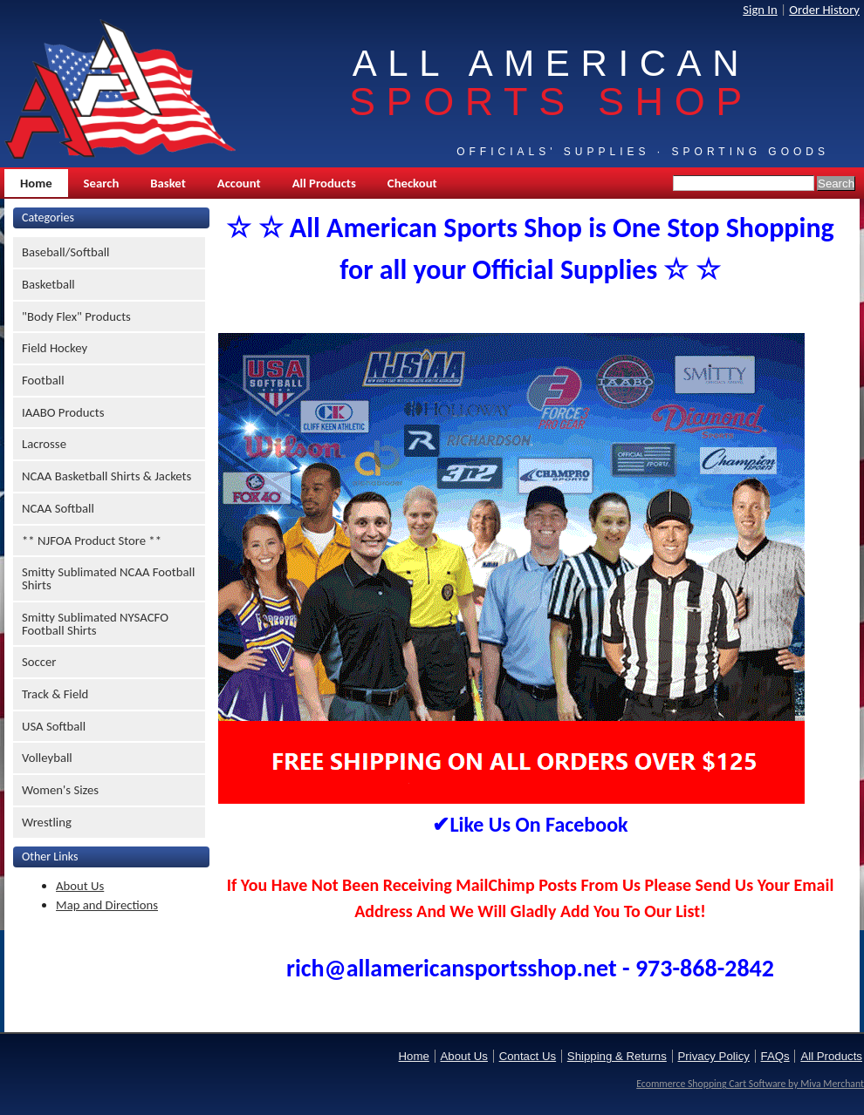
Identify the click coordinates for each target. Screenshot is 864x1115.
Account (239, 183)
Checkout (412, 183)
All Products (324, 183)
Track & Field (55, 694)
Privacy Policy (714, 1056)
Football (43, 380)
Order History (824, 9)
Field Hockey (54, 348)
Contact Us (527, 1056)
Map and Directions (107, 905)
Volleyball (47, 757)
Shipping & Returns (617, 1056)
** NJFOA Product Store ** (91, 540)
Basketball (48, 284)
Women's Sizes (60, 790)
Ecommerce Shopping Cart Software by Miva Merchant (750, 1084)
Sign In (760, 9)
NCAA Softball (58, 508)
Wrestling (47, 822)
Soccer (39, 662)
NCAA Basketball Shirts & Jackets (106, 476)
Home (36, 183)
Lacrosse (44, 444)
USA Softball (54, 726)
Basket (167, 183)
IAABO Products (63, 412)
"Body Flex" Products (76, 316)
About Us (80, 886)
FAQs (775, 1056)
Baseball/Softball (66, 252)
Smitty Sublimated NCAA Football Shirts (108, 578)
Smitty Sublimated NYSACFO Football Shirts (95, 623)
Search (102, 183)
